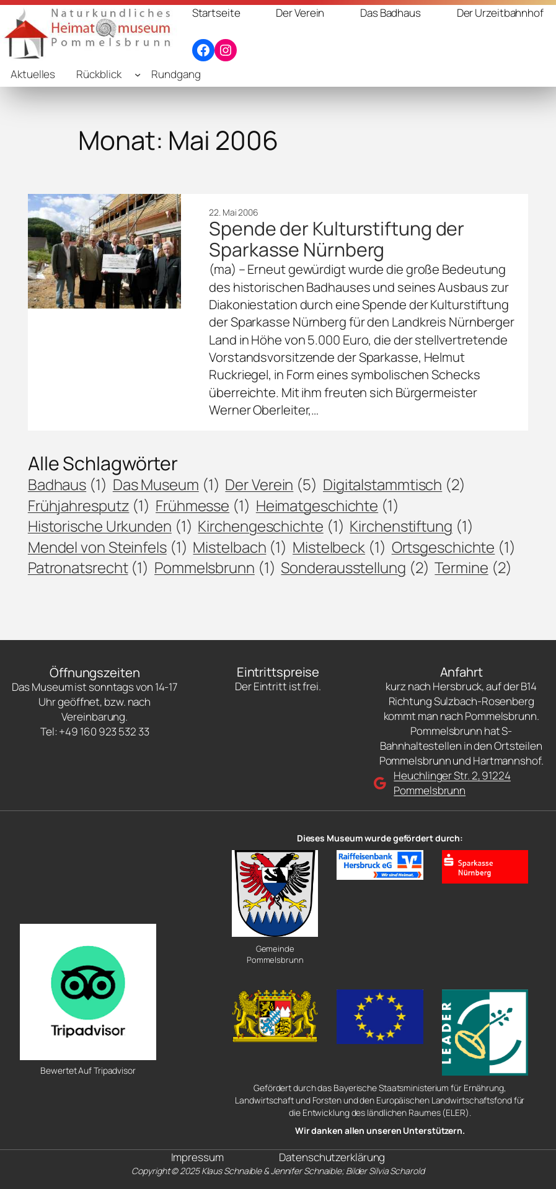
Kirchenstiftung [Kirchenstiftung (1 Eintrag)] (411, 526)
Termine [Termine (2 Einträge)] (473, 567)
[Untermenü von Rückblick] (138, 74)
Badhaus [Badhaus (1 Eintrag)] (67, 484)
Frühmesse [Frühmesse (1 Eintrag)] (203, 505)
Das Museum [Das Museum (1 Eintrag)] (166, 484)
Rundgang (175, 74)
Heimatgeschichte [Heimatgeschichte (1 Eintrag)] (327, 505)
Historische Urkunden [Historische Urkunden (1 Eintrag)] (110, 526)
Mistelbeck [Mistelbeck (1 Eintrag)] (339, 547)
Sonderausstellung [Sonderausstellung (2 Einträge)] (355, 567)
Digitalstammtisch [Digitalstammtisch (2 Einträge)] (394, 484)
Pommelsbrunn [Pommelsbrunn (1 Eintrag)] (215, 567)
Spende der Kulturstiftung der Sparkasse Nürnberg (336, 239)
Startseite (216, 13)
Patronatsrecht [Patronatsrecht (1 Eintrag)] (88, 567)
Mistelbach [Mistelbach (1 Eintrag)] (240, 547)
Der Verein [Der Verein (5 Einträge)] (271, 484)
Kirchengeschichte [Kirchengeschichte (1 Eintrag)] (271, 526)
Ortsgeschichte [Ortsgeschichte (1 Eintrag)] (454, 547)
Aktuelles (33, 74)
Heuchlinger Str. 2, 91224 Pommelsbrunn (452, 782)
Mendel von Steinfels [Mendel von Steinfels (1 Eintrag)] (108, 547)
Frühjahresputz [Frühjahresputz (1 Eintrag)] (89, 505)
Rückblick (98, 74)
